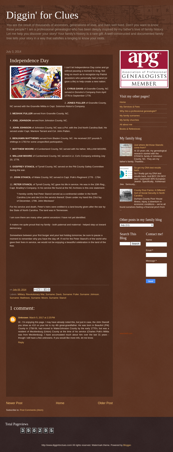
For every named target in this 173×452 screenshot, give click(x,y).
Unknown (23, 317)
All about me (126, 124)
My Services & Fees (130, 106)
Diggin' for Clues (42, 15)
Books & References (130, 129)
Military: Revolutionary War (31, 294)
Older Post (105, 403)
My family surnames (130, 115)
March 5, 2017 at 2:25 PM (42, 317)
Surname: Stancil (57, 297)
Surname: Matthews (20, 297)
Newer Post (14, 403)
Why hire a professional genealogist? (138, 111)
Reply (21, 342)
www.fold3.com (126, 333)
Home (60, 403)
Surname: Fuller (71, 294)
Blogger (127, 445)
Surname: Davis (54, 294)
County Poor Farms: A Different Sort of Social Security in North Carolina (149, 193)
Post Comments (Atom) (31, 410)
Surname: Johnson (89, 294)
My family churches (129, 120)
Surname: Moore (39, 297)
